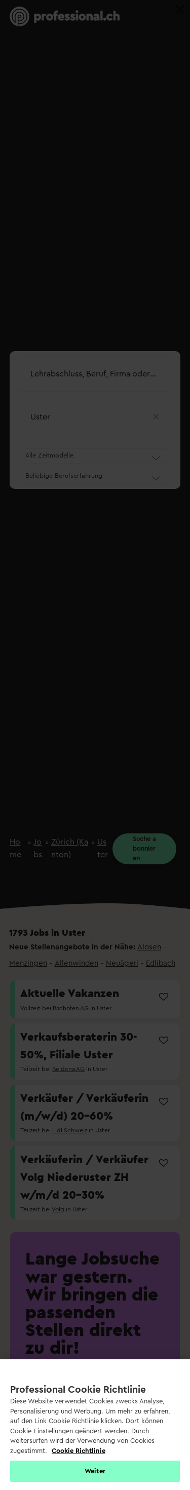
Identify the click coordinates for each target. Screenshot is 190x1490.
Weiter (95, 1471)
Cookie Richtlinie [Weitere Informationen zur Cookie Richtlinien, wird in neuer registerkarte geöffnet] (78, 1450)
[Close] (180, 9)
